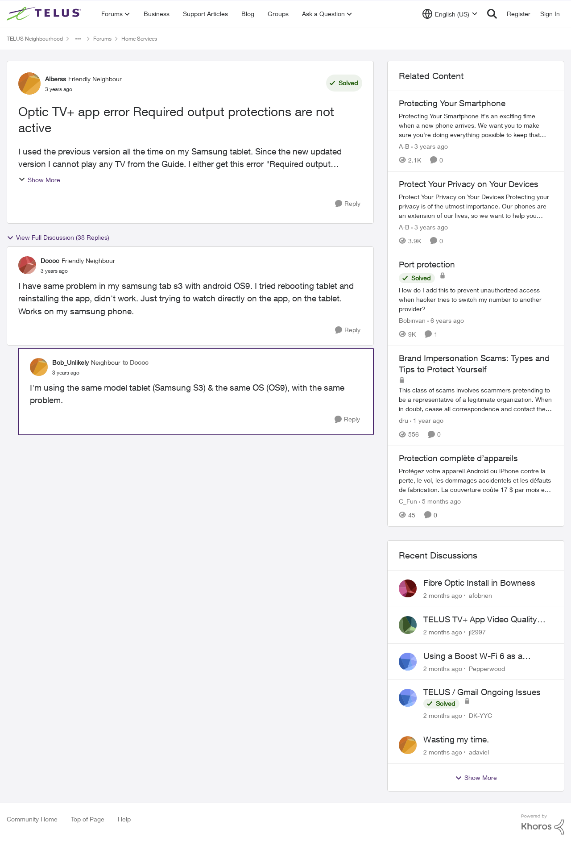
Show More (39, 179)
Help (124, 819)
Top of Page (87, 819)
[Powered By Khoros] (542, 824)
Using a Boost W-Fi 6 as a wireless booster (472, 656)
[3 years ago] (429, 146)
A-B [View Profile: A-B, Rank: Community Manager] (404, 146)
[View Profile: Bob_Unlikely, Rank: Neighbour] (39, 367)
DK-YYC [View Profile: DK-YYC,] (480, 715)
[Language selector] (449, 14)
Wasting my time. (456, 739)
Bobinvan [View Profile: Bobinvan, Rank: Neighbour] (412, 320)
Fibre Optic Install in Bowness (479, 583)
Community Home (32, 819)
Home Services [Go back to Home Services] (139, 38)
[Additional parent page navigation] (78, 39)
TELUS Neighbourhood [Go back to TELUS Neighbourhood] (35, 38)
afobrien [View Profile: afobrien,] (480, 595)
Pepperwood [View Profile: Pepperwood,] (487, 668)
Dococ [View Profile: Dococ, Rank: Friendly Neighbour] (50, 260)
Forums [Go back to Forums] (102, 38)
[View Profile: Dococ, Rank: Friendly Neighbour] (27, 265)
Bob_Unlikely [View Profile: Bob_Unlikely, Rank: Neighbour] (70, 362)
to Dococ (136, 362)
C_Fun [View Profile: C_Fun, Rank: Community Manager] (408, 501)
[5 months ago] (440, 501)
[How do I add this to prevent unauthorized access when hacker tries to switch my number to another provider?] (476, 299)
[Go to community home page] (45, 14)
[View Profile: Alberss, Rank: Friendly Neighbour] (29, 83)
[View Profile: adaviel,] (408, 745)
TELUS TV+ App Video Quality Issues (480, 619)
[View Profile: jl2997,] (408, 625)
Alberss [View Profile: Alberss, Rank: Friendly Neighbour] (55, 79)
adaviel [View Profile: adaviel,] (479, 752)
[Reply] (347, 204)
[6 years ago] (445, 320)
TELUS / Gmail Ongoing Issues (482, 692)
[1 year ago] (426, 420)
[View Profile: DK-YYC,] (408, 698)
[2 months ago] (442, 595)
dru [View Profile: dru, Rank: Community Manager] (403, 420)
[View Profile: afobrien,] (408, 588)
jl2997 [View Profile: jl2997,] (477, 632)
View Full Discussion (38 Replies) (58, 237)
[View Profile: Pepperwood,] (408, 662)
